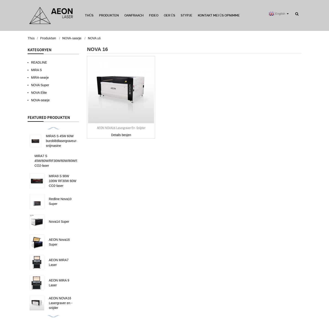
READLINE (39, 62)
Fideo (153, 15)
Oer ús (169, 15)
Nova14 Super (59, 221)
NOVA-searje (71, 38)
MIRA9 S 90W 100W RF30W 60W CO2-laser (62, 181)
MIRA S (36, 70)
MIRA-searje (40, 77)
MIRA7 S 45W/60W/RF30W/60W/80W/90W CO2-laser (58, 160)
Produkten (109, 15)
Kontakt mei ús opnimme (219, 15)
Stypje (186, 15)
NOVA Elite (39, 92)
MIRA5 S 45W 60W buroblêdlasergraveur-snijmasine (61, 140)
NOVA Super (40, 85)
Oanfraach (134, 15)
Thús (89, 15)
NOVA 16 (94, 38)
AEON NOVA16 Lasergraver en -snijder (60, 303)
